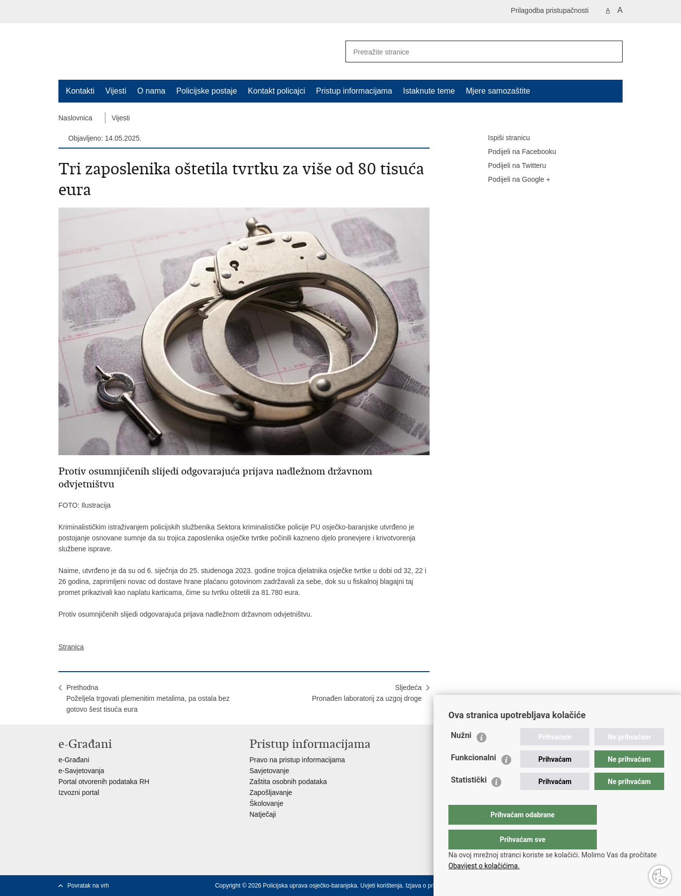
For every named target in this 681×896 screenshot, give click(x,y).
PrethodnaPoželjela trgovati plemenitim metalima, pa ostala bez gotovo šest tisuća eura (148, 698)
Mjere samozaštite (498, 91)
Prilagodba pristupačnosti (549, 10)
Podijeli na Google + (512, 179)
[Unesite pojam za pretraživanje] (469, 52)
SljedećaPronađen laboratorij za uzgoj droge (367, 693)
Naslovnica (75, 118)
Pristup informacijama (354, 91)
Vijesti (115, 91)
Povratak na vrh (88, 885)
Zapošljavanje (270, 792)
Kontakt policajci (276, 91)
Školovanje (266, 803)
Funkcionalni (473, 777)
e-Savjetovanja (81, 771)
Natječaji (262, 814)
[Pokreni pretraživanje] (611, 51)
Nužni (461, 755)
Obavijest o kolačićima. (484, 866)
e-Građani (73, 760)
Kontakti (80, 91)
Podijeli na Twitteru (510, 165)
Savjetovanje (269, 771)
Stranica (71, 647)
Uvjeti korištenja (381, 885)
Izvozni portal (78, 792)
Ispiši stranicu (502, 138)
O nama (151, 91)
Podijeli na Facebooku (515, 152)
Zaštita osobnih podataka (288, 782)
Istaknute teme (429, 91)
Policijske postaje (206, 91)
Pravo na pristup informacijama (297, 760)
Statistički (468, 799)
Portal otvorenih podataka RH (103, 782)
